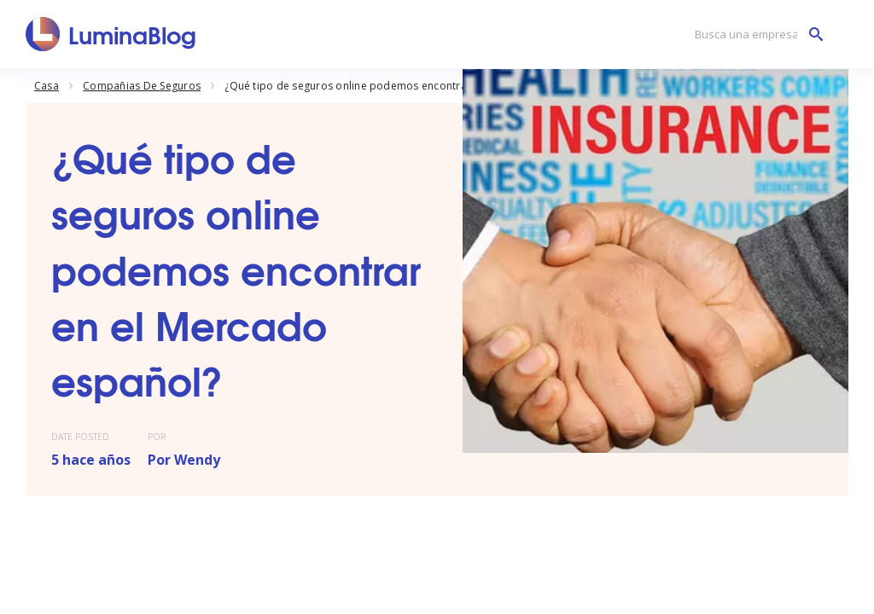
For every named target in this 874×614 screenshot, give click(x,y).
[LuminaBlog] (111, 34)
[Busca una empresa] (754, 34)
